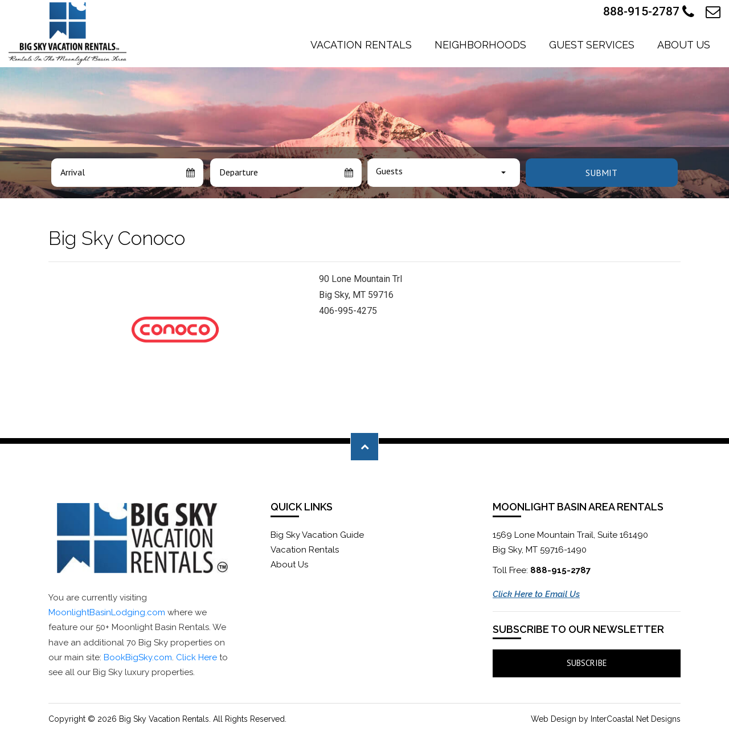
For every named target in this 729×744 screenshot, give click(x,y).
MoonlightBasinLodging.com (106, 612)
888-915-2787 (648, 12)
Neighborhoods (480, 45)
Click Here (196, 657)
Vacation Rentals (361, 45)
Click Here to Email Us (536, 594)
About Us (683, 45)
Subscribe (587, 662)
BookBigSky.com (138, 657)
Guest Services (591, 45)
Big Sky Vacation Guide (317, 535)
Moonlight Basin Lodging (67, 33)
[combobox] (443, 172)
